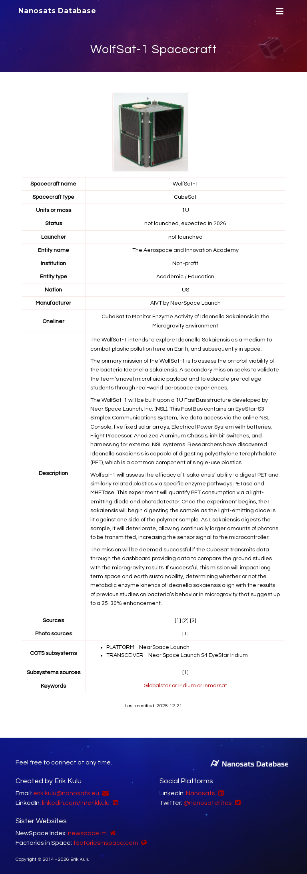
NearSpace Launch (195, 302)
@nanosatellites (207, 801)
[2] (185, 620)
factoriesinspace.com (105, 841)
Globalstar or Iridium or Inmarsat (185, 684)
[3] (193, 620)
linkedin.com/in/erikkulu (76, 801)
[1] (178, 620)
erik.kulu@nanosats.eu (66, 792)
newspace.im (87, 832)
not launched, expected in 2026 (185, 223)
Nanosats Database (57, 10)
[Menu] (278, 11)
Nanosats (200, 792)
